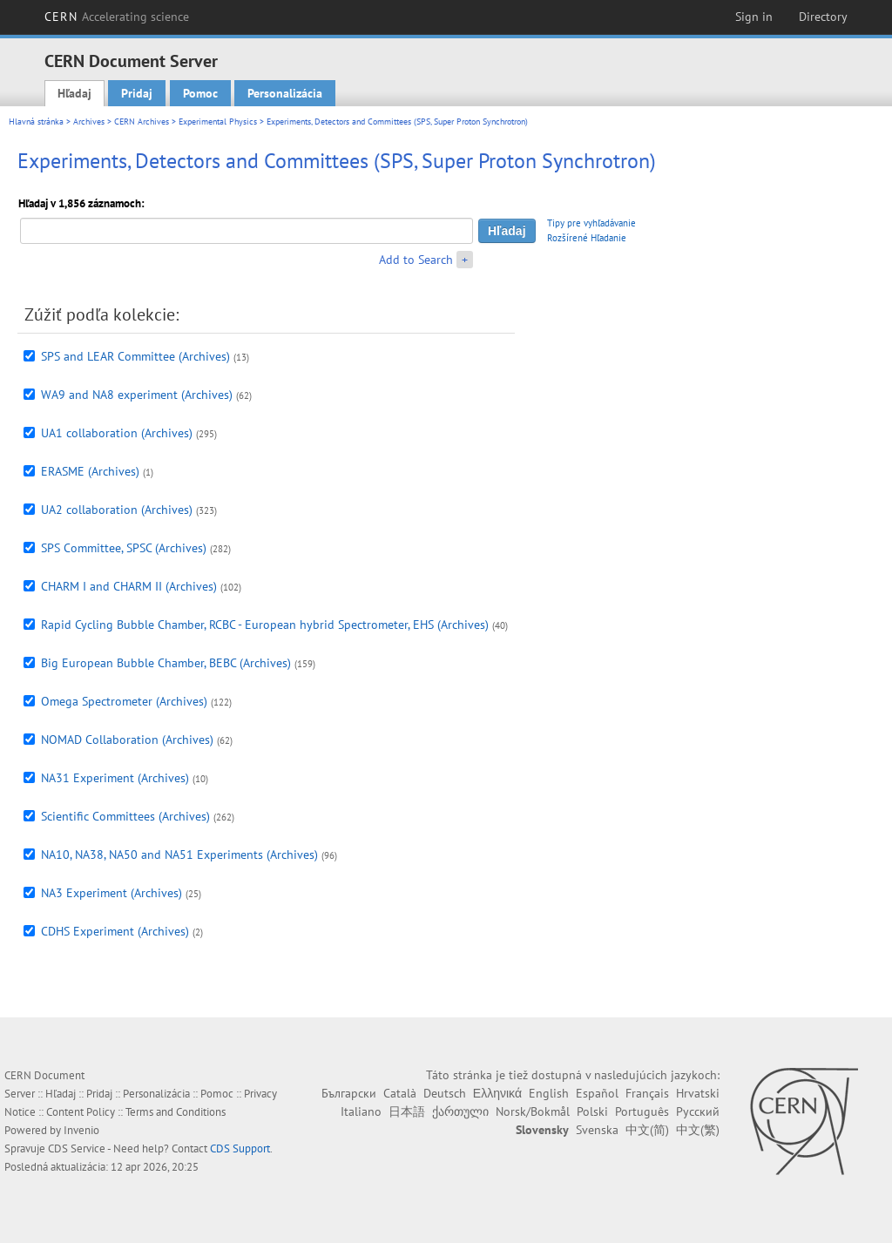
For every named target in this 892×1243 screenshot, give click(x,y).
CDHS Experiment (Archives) (115, 931)
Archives (89, 121)
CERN (116, 16)
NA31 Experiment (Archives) (115, 778)
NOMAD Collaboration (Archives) (127, 739)
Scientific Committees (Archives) (125, 816)
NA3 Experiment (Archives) (111, 893)
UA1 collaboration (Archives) (117, 433)
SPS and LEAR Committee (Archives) (135, 356)
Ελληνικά (497, 1093)
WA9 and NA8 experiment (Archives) (137, 394)
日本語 (407, 1111)
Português (642, 1111)
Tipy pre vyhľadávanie (591, 223)
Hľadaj (74, 93)
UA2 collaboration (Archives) (117, 509)
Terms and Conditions (175, 1112)
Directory (823, 16)
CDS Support (240, 1148)
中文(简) (647, 1130)
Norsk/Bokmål (533, 1111)
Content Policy (80, 1112)
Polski (592, 1111)
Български (348, 1093)
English (549, 1093)
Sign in (754, 16)
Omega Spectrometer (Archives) (124, 701)
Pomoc (200, 93)
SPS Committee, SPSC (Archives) (123, 548)
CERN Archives (141, 121)
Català (399, 1093)
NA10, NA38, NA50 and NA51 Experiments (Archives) (179, 854)
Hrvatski (698, 1093)
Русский (698, 1111)
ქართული (460, 1111)
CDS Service (76, 1148)
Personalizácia (284, 93)
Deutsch (444, 1093)
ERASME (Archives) (90, 471)
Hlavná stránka (36, 121)
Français (647, 1093)
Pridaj (136, 93)
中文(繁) (698, 1130)
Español (597, 1093)
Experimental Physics (218, 121)
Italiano (361, 1111)
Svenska (597, 1130)
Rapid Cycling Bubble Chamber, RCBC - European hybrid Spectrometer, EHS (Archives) (265, 624)
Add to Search (416, 259)
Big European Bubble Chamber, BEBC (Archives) (166, 663)
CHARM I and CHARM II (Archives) (129, 586)
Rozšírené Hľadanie (586, 238)
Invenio (81, 1130)
